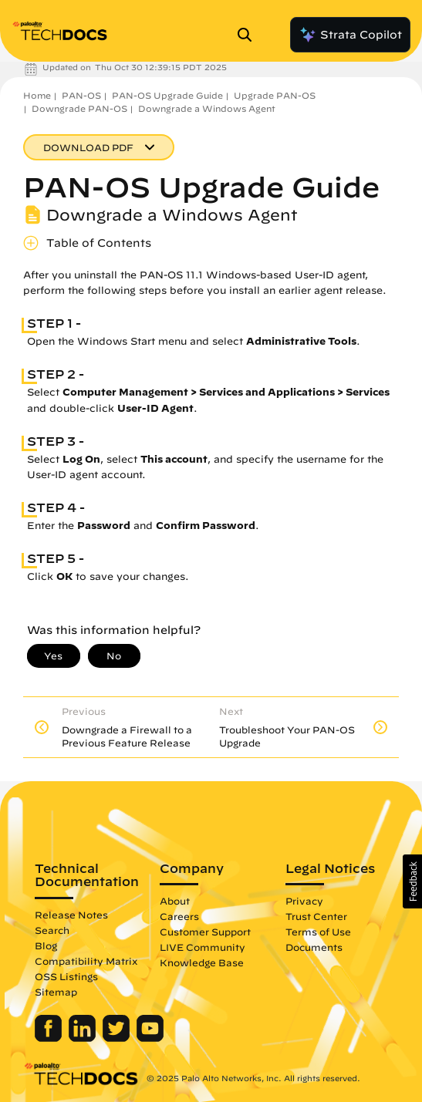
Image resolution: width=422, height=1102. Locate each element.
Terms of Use (318, 931)
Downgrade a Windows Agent (206, 108)
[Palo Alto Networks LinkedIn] (84, 1038)
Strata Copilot (350, 34)
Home (37, 95)
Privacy (304, 900)
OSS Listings (66, 976)
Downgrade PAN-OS (79, 108)
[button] (412, 881)
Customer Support (205, 931)
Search (52, 930)
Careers (179, 916)
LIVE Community (202, 947)
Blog (46, 945)
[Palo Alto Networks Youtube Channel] (150, 1038)
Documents (314, 947)
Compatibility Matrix (86, 960)
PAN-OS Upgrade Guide (167, 95)
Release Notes (71, 914)
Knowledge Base (202, 962)
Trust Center (316, 916)
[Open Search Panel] (249, 35)
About (175, 900)
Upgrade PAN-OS (275, 95)
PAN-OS (81, 95)
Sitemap (56, 991)
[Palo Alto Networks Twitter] (118, 1038)
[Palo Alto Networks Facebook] (50, 1038)
